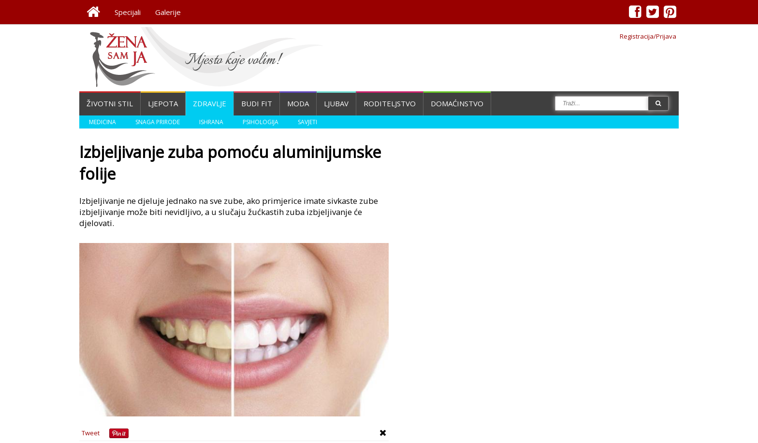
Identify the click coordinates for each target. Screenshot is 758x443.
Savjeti (307, 122)
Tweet (91, 433)
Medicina (102, 122)
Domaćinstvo (457, 103)
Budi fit (256, 103)
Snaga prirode (157, 122)
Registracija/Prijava (648, 36)
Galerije (168, 12)
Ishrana (211, 122)
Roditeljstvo (390, 103)
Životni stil (110, 103)
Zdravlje (209, 103)
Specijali (128, 12)
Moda (298, 103)
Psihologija (260, 122)
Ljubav (336, 103)
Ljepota (163, 103)
